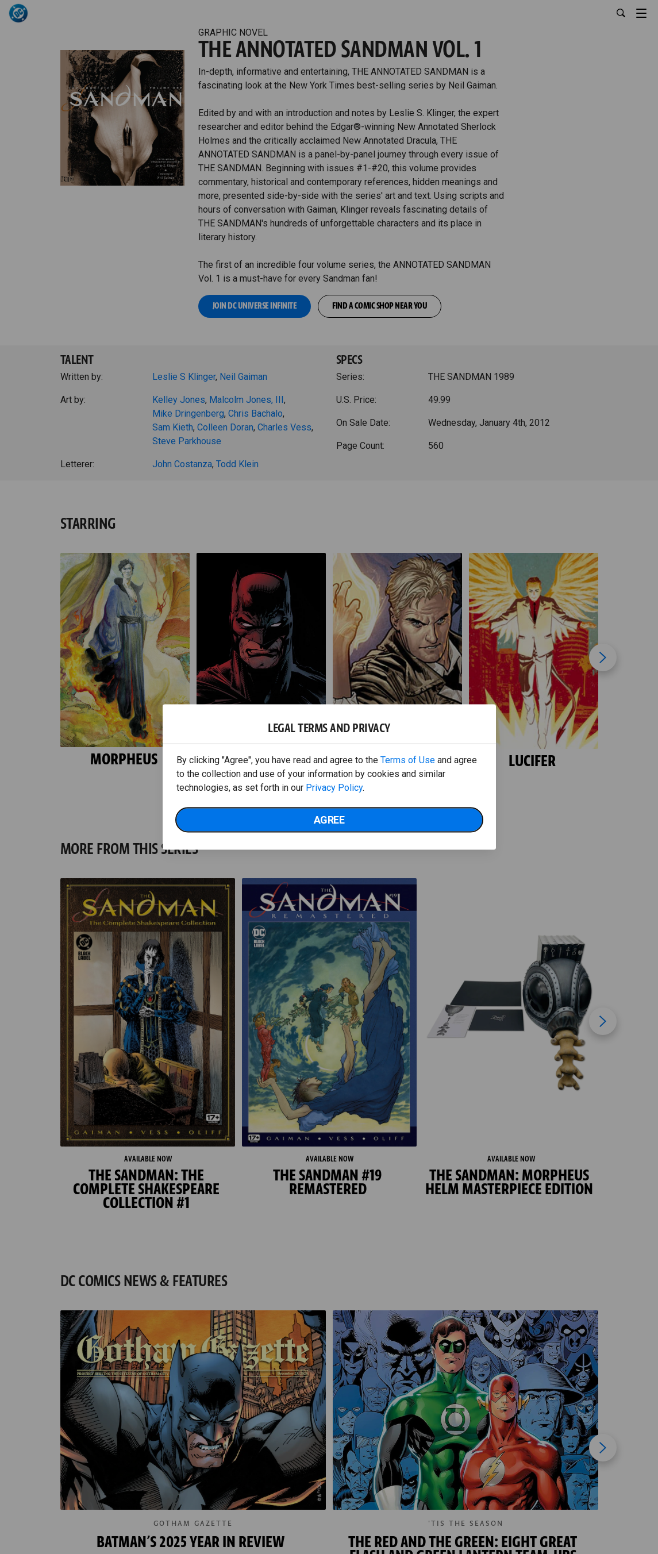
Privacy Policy (334, 787)
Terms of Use (407, 760)
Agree (329, 820)
